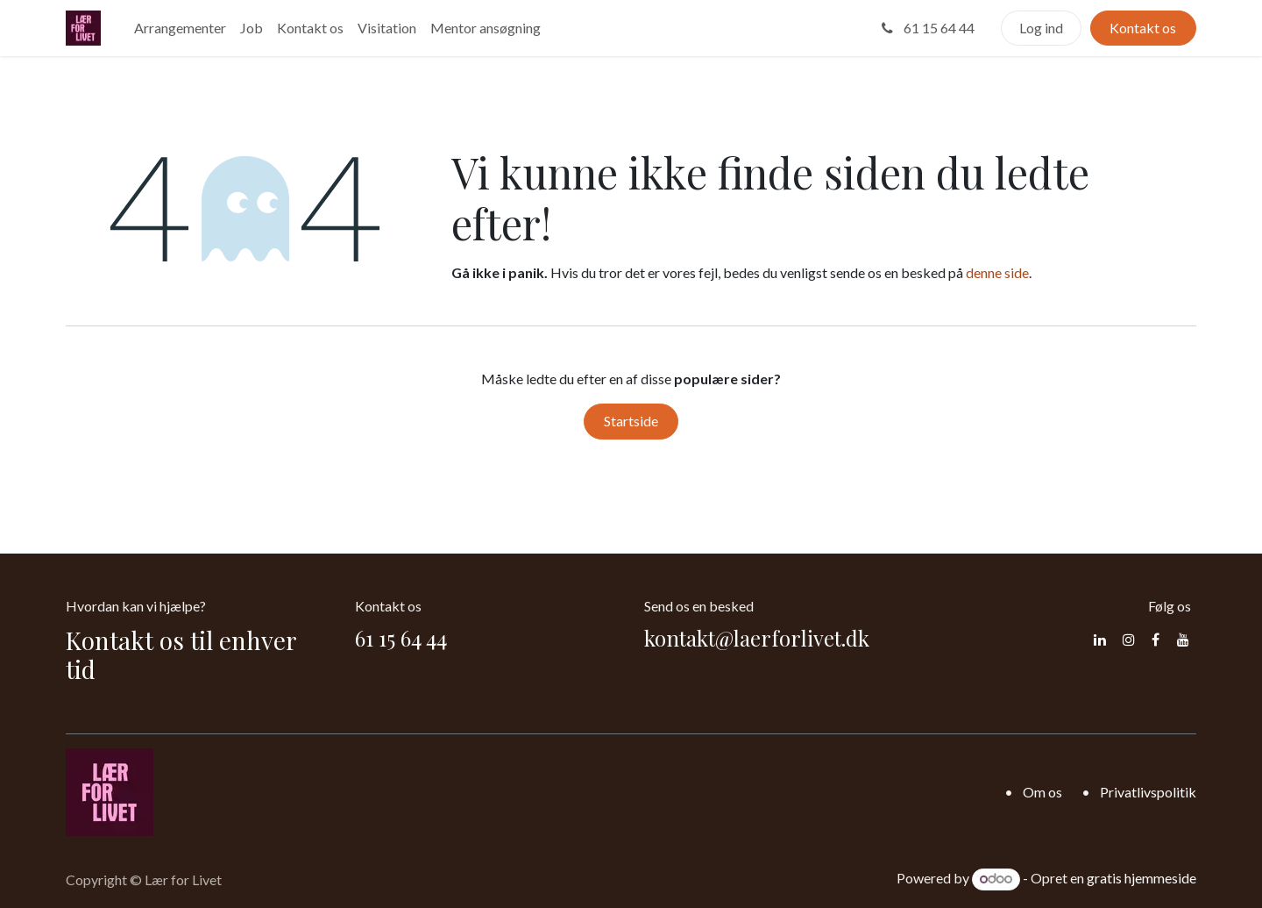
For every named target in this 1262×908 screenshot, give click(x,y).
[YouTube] (1183, 639)
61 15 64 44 (926, 27)
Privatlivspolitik (1148, 791)
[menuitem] (180, 28)
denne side (997, 272)
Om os (1042, 791)
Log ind (1041, 27)
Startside (631, 420)
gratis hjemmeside (1141, 877)
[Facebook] (1155, 639)
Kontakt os (1143, 27)
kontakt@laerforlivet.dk (756, 638)
